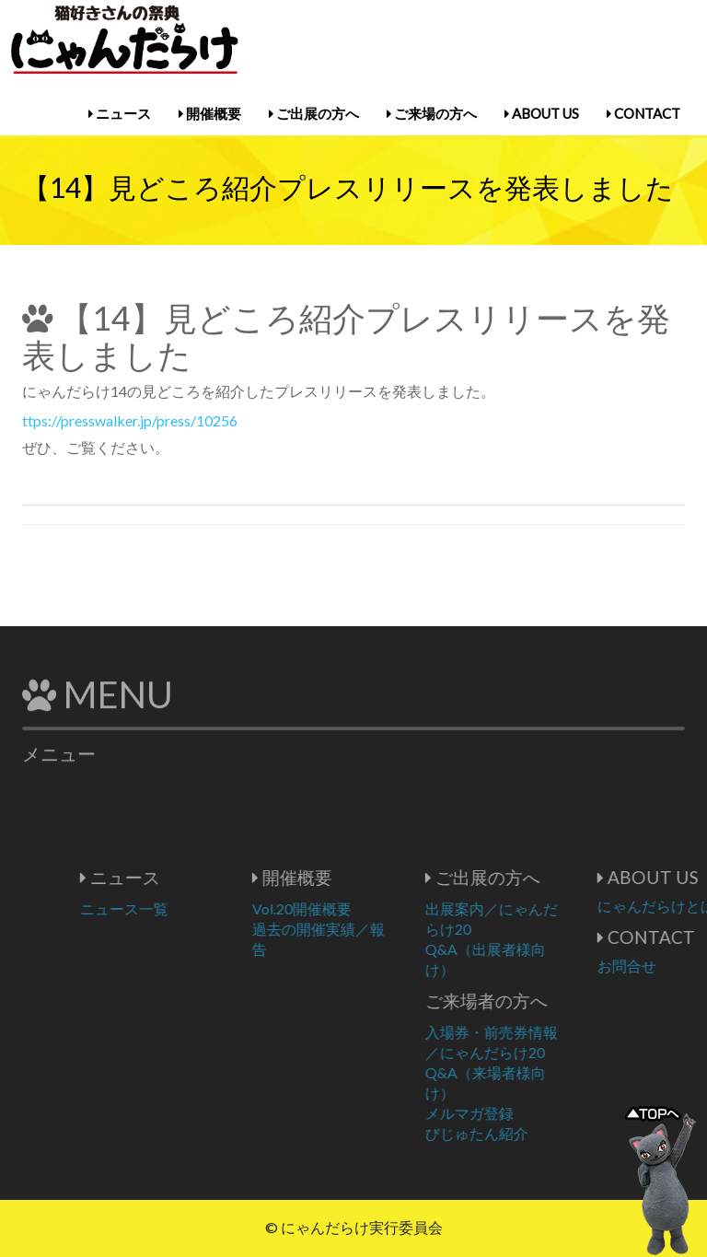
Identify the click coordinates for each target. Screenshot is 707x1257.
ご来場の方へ (432, 113)
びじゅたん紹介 (515, 1133)
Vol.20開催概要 (340, 908)
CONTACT (643, 113)
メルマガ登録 (508, 1113)
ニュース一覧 (163, 908)
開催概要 (210, 113)
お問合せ (665, 965)
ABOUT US (541, 113)
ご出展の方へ (314, 113)
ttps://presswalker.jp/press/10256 (130, 420)
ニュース (119, 113)
